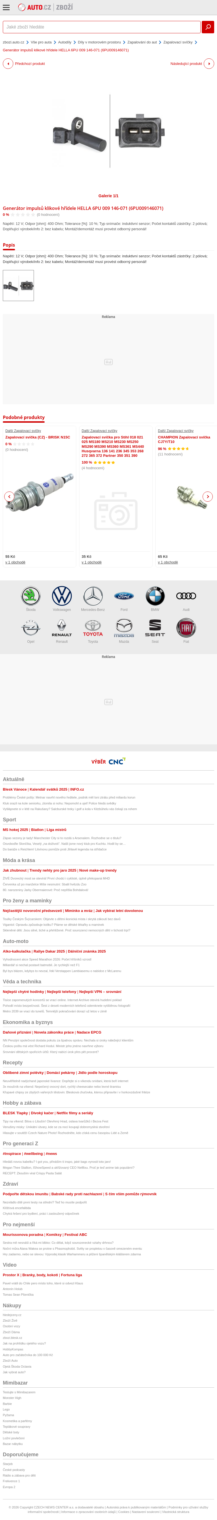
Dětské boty (11, 1432)
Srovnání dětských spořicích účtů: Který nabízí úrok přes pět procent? (51, 1052)
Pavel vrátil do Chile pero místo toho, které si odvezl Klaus (43, 1283)
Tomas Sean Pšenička (18, 1294)
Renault (62, 631)
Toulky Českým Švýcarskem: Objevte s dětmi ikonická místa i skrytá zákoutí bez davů (61, 919)
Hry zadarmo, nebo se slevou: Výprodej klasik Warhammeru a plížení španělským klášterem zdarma (72, 1254)
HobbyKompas (13, 1349)
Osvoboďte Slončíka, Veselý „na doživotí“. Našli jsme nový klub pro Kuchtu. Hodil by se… (64, 843)
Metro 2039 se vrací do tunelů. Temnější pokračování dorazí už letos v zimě (55, 1011)
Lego (6, 1409)
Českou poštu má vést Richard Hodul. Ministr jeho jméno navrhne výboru (53, 1046)
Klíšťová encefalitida (17, 1208)
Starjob (8, 1464)
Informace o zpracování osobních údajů (88, 1512)
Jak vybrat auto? (14, 1372)
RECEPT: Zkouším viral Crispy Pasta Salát (32, 1173)
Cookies (123, 1512)
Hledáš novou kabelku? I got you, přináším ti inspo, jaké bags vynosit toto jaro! (57, 1161)
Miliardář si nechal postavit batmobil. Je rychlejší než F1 (41, 965)
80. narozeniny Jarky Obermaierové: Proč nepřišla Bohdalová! (45, 890)
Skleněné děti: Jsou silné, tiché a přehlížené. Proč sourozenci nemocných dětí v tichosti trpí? (66, 930)
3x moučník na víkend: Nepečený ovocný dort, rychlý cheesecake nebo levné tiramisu (62, 1086)
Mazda (124, 631)
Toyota (93, 631)
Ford (124, 599)
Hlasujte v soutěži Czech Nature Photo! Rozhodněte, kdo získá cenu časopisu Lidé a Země (65, 1133)
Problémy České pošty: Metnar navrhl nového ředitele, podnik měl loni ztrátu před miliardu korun (69, 797)
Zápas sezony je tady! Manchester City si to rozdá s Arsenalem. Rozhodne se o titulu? (62, 838)
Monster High (12, 1398)
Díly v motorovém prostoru (99, 42)
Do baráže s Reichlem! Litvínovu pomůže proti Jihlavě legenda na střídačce (55, 849)
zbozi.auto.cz (13, 42)
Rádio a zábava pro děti (19, 1475)
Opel (31, 631)
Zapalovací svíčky (177, 42)
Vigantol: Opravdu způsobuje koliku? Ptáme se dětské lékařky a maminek (53, 924)
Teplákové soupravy (16, 1426)
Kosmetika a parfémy (17, 1421)
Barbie (7, 1403)
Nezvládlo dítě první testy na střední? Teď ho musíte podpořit (45, 1202)
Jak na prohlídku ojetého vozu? (24, 1343)
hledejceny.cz (12, 1315)
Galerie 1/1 (109, 196)
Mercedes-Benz (93, 599)
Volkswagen (62, 599)
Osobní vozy (11, 1326)
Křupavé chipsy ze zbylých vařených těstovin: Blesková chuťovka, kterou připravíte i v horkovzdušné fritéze (76, 1092)
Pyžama (8, 1415)
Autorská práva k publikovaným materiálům (136, 1507)
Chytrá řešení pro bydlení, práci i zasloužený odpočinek (41, 1213)
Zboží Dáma (11, 1332)
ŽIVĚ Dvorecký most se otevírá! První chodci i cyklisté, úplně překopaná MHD (56, 878)
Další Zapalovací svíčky (23, 431)
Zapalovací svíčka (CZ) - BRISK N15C (37, 437)
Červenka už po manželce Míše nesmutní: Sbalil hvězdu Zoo (44, 884)
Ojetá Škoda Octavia (17, 1366)
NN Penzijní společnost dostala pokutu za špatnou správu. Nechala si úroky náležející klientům (68, 1040)
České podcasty (14, 1469)
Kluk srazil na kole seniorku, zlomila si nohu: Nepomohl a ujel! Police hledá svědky (59, 803)
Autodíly (64, 42)
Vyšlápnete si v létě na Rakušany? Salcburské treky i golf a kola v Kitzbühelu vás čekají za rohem (70, 809)
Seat (155, 631)
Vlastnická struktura (175, 1512)
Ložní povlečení (14, 1438)
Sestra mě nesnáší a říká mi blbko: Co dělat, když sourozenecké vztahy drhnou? (58, 1242)
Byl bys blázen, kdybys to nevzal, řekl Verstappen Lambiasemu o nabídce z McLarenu (62, 971)
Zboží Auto (10, 1360)
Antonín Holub (13, 1289)
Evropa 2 (9, 1487)
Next (207, 496)
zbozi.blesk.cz (12, 1337)
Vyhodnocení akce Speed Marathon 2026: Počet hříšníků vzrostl (47, 959)
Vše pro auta (41, 42)
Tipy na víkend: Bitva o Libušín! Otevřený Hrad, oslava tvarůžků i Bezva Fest (55, 1121)
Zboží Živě (10, 1320)
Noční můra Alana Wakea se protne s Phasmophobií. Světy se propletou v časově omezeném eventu (72, 1248)
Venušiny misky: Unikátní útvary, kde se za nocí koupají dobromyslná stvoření (56, 1127)
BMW (155, 599)
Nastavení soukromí (146, 1512)
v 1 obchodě (15, 562)
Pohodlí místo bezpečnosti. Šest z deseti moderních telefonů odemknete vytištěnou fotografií (66, 1005)
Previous (9, 496)
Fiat (186, 631)
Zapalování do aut (142, 42)
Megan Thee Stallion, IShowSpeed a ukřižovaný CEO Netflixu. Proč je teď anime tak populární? (68, 1167)
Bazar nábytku (13, 1444)
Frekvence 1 (11, 1481)
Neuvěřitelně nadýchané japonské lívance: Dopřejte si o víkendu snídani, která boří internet (65, 1081)
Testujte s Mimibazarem (19, 1392)
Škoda (31, 599)
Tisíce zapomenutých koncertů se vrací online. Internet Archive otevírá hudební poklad (62, 1000)
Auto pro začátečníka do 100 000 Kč (28, 1355)
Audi (186, 599)
